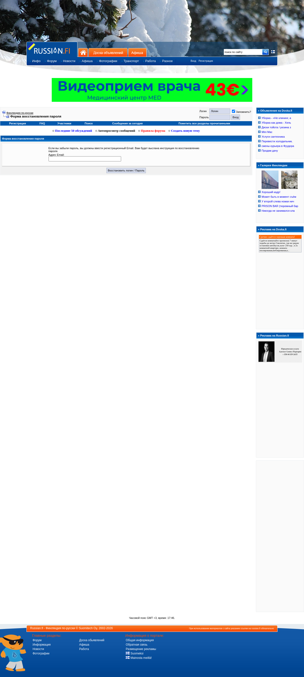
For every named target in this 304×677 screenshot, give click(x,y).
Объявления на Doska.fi (276, 110)
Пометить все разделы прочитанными (204, 123)
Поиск (89, 123)
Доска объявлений (108, 52)
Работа (84, 649)
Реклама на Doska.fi (273, 229)
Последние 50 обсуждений (72, 130)
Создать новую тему (184, 130)
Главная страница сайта (51, 49)
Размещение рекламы (141, 649)
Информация (42, 644)
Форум (37, 640)
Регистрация (206, 61)
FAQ (42, 123)
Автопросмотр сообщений (115, 130)
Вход (193, 61)
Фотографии (41, 653)
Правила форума (151, 130)
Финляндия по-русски (19, 112)
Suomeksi (134, 653)
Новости (38, 649)
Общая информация (140, 640)
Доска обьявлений (91, 640)
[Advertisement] (280, 536)
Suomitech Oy (88, 628)
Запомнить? (241, 111)
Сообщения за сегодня (127, 123)
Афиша (137, 52)
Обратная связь (136, 644)
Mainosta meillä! (139, 658)
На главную (83, 52)
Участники (64, 123)
